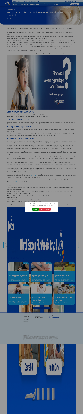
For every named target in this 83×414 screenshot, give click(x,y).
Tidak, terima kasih (44, 209)
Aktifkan (35, 209)
